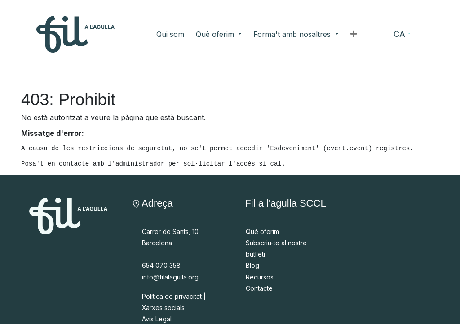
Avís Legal (157, 319)
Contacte (259, 288)
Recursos (260, 277)
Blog (252, 265)
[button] (353, 34)
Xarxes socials (163, 307)
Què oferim (262, 231)
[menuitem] (170, 34)
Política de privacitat (172, 296)
